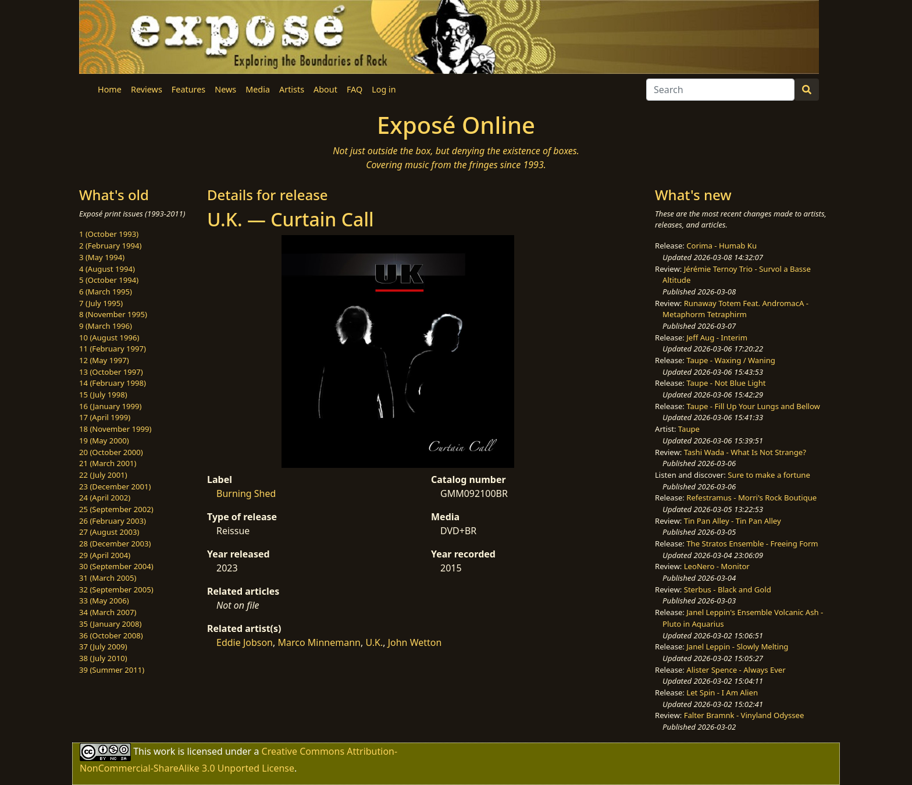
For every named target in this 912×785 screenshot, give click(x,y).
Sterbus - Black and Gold (727, 589)
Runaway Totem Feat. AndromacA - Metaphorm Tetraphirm (735, 309)
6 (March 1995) (105, 291)
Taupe (689, 429)
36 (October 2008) (111, 635)
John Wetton (415, 642)
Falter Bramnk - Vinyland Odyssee (744, 715)
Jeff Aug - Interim (716, 337)
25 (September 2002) (116, 509)
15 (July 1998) (103, 394)
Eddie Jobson (244, 642)
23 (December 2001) (115, 486)
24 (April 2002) (104, 497)
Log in (384, 89)
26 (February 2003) (112, 521)
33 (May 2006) (104, 600)
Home (110, 89)
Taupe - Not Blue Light (725, 383)
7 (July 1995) (101, 303)
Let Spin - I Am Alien (722, 692)
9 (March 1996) (105, 326)
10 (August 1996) (109, 337)
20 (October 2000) (111, 452)
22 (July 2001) (103, 475)
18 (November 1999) (115, 429)
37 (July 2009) (103, 646)
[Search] (720, 90)
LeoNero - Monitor (717, 566)
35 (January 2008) (110, 624)
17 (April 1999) (104, 417)
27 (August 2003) (109, 532)
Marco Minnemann (318, 642)
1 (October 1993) (108, 234)
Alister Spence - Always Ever (735, 670)
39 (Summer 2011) (111, 670)
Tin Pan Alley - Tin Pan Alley (732, 521)
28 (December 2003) (115, 543)
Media (257, 89)
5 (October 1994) (108, 280)
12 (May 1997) (104, 360)
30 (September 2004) (116, 566)
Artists (291, 89)
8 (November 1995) (113, 314)
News (225, 89)
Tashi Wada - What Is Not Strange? (745, 452)
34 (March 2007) (107, 612)
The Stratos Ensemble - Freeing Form (752, 543)
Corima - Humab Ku (721, 245)
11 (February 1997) (112, 348)
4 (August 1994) (107, 269)
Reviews (146, 89)
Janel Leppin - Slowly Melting (737, 646)
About (325, 89)
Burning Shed (246, 493)
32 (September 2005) (116, 589)
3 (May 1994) (101, 257)
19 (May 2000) (104, 440)
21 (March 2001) (107, 463)
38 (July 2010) (103, 658)
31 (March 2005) (107, 578)
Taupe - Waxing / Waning (730, 360)
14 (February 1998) (112, 383)
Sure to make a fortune (769, 475)
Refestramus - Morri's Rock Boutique (751, 497)
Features (188, 89)
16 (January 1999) (110, 406)
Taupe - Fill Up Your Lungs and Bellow (753, 406)
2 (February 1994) (110, 245)
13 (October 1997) (111, 372)
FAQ (354, 89)
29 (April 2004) (104, 555)
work (164, 751)
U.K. (374, 642)
